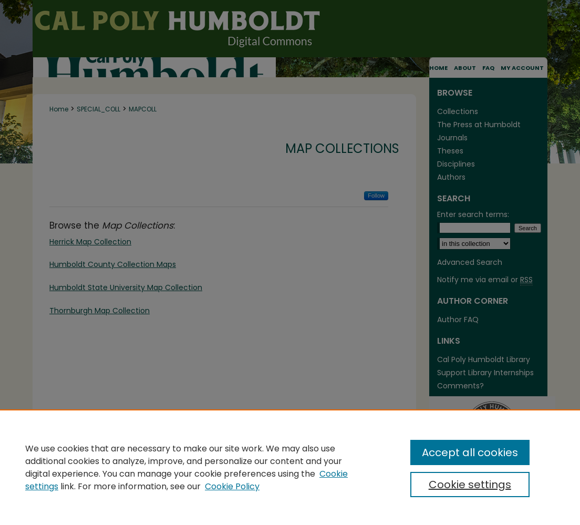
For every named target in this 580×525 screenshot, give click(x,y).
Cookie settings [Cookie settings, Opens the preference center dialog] (470, 484)
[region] (290, 467)
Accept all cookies (470, 452)
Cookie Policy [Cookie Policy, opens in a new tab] (232, 486)
